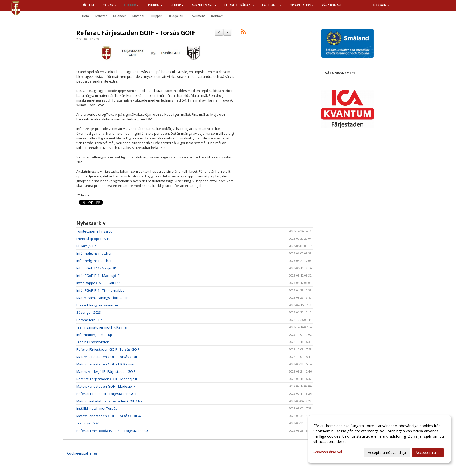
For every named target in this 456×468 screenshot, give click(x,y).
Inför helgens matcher (94, 253)
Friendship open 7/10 (93, 238)
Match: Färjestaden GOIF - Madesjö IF (105, 386)
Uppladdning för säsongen (97, 305)
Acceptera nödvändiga (387, 452)
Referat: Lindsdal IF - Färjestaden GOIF (106, 393)
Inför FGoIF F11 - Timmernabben (101, 290)
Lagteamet (272, 5)
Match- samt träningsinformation (102, 297)
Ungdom (155, 5)
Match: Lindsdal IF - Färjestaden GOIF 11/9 (109, 401)
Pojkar (109, 5)
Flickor (131, 5)
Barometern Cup (89, 319)
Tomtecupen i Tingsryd (94, 231)
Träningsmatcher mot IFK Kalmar (102, 327)
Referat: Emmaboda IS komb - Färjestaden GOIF (114, 430)
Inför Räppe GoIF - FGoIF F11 (98, 283)
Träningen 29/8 (88, 423)
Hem (88, 5)
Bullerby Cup (86, 246)
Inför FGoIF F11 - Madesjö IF (97, 275)
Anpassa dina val (327, 452)
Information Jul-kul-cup (94, 334)
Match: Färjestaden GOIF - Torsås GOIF (107, 356)
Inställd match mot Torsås (96, 408)
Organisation (302, 5)
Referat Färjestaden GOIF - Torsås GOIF (135, 32)
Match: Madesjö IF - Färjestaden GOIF (105, 371)
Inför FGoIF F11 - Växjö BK (96, 268)
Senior (177, 5)
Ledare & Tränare (239, 5)
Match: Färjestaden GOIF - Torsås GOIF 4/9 (109, 415)
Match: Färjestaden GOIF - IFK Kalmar (105, 364)
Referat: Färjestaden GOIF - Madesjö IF (107, 379)
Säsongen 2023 (88, 312)
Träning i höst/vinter (92, 342)
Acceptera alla (428, 452)
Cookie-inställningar (83, 453)
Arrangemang (204, 5)
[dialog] (379, 439)
